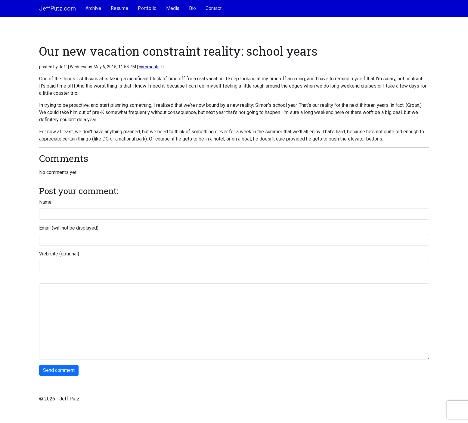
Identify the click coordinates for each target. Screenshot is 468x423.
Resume (119, 8)
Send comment (59, 370)
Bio (192, 8)
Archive (93, 8)
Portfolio (147, 8)
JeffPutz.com (57, 8)
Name (45, 202)
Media (172, 8)
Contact (214, 8)
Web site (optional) (59, 254)
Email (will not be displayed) (68, 228)
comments (149, 66)
